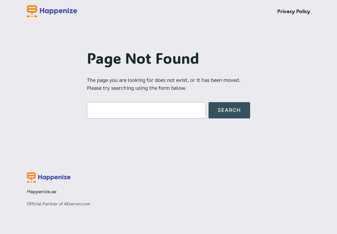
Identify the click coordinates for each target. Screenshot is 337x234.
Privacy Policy (293, 11)
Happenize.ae (41, 191)
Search (229, 110)
